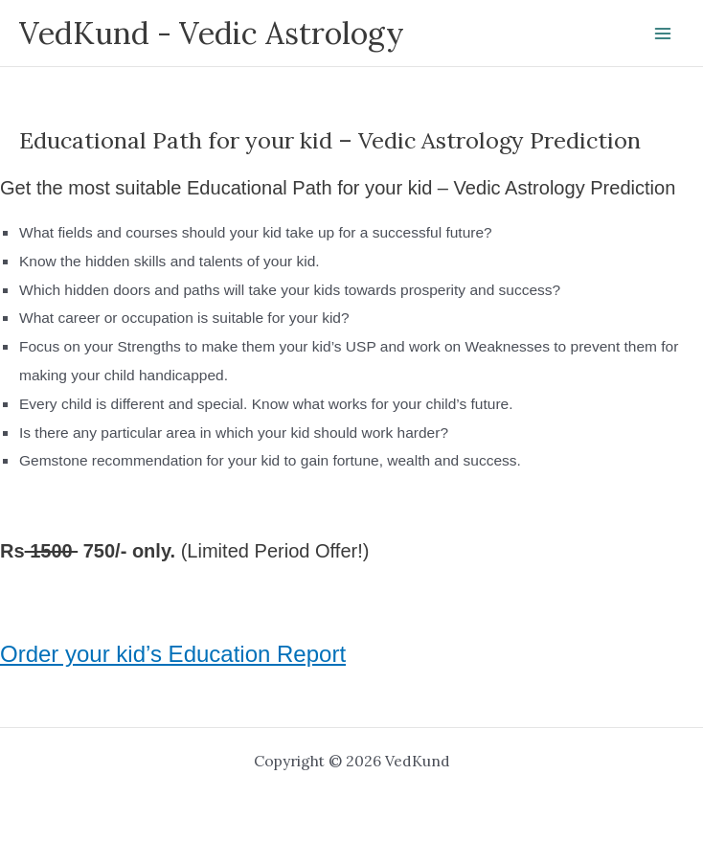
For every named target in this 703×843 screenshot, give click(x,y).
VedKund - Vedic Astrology (211, 33)
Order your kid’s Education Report (173, 654)
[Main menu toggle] (663, 33)
